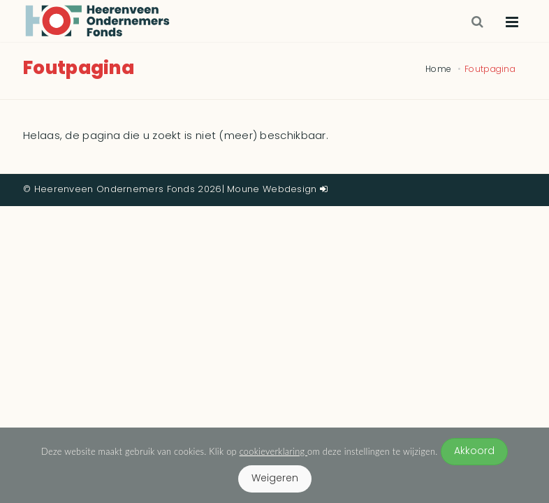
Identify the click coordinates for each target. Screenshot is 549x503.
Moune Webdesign (272, 189)
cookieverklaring (273, 451)
